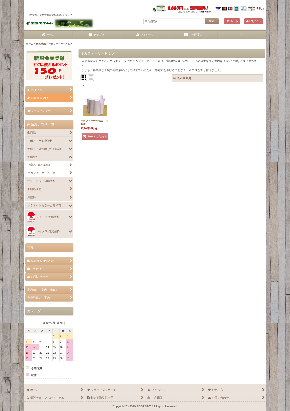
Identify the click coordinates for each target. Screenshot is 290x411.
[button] (242, 35)
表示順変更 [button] (182, 78)
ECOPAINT (144, 406)
